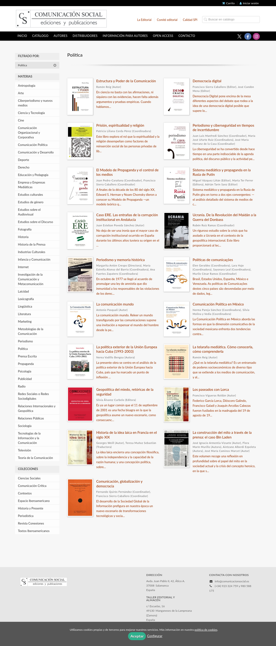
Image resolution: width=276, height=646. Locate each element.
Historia (23, 237)
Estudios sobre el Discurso (35, 222)
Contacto (186, 36)
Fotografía (25, 229)
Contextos (25, 493)
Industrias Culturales (31, 252)
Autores (61, 36)
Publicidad (25, 379)
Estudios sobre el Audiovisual (29, 212)
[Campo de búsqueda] (231, 19)
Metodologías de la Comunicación (30, 331)
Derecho (24, 167)
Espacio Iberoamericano (34, 501)
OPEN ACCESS (163, 36)
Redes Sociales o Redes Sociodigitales (33, 396)
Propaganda (26, 364)
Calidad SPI (190, 19)
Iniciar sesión (249, 3)
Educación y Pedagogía (33, 175)
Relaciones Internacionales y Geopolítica (37, 408)
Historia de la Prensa (31, 244)
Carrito (228, 3)
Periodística (26, 516)
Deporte (23, 160)
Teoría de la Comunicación (35, 458)
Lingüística (25, 306)
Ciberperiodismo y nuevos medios (35, 103)
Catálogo (40, 36)
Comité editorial (167, 19)
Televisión (24, 450)
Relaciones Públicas (31, 418)
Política (37, 65)
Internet (23, 267)
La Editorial (144, 19)
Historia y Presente (30, 508)
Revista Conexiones (31, 523)
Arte (21, 93)
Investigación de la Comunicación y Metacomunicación (30, 279)
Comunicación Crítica (32, 486)
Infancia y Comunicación (34, 259)
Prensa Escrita (27, 356)
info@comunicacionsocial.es (232, 581)
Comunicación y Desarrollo (36, 152)
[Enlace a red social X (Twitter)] (239, 36)
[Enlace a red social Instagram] (256, 36)
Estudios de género (31, 202)
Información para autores (125, 36)
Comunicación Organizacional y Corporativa (29, 132)
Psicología (24, 371)
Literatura (24, 314)
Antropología (26, 85)
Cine (21, 120)
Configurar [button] (154, 636)
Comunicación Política (33, 145)
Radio (22, 386)
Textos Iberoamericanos (34, 531)
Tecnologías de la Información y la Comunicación (29, 438)
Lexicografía (26, 299)
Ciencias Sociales (29, 478)
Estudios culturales (30, 194)
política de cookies (205, 629)
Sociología (25, 426)
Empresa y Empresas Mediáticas (31, 184)
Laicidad (23, 291)
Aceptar (137, 636)
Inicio (22, 36)
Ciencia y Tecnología (31, 113)
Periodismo (25, 341)
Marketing (25, 321)
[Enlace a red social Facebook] (247, 36)
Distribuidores (85, 36)
